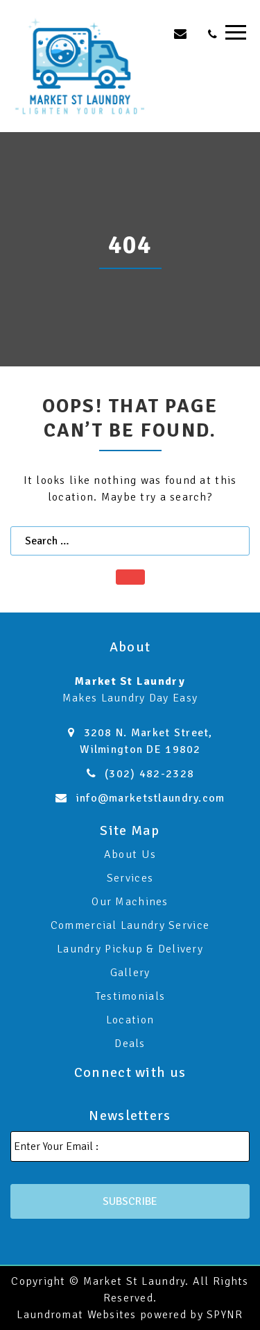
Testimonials (130, 996)
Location (130, 1020)
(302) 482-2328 (149, 774)
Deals (129, 1044)
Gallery (130, 973)
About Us (130, 854)
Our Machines (130, 902)
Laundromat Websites (76, 1315)
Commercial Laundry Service (130, 925)
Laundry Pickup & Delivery (130, 949)
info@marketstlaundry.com (150, 798)
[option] (130, 249)
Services (130, 878)
